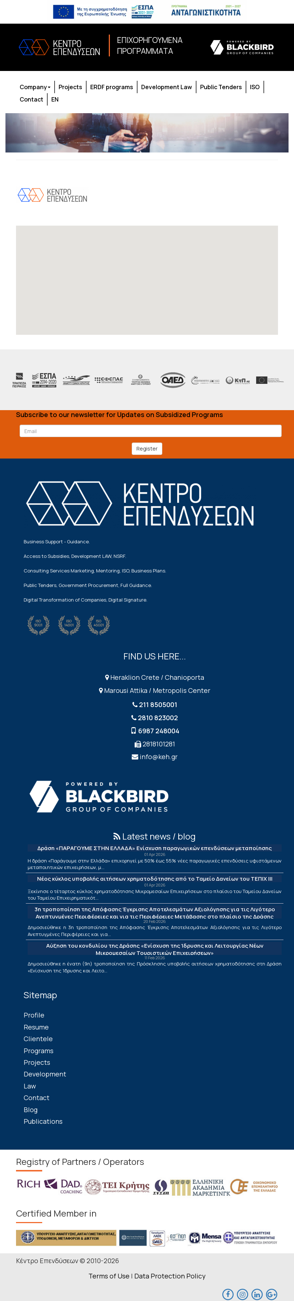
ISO (255, 87)
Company (35, 87)
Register (147, 448)
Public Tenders (221, 87)
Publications (43, 1121)
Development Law (166, 87)
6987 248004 (158, 730)
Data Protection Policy (170, 1276)
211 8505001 (158, 704)
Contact (31, 99)
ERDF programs (111, 87)
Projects (70, 87)
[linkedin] (256, 1293)
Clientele (38, 1038)
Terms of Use (109, 1276)
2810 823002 (158, 717)
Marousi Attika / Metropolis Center (154, 690)
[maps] (242, 1293)
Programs (38, 1050)
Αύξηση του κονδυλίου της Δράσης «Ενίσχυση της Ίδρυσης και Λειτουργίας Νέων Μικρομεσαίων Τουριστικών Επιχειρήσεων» (154, 949)
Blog (30, 1109)
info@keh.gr (159, 756)
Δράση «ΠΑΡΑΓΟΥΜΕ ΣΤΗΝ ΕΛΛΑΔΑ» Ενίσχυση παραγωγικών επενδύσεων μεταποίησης (154, 848)
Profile (34, 1015)
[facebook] (227, 1293)
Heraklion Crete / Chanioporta (154, 677)
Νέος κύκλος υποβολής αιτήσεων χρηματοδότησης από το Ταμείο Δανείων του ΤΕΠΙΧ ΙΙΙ (155, 878)
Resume (36, 1027)
